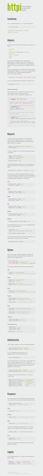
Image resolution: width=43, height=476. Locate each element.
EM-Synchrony (26, 52)
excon (10, 56)
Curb (10, 50)
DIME (28, 426)
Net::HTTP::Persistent (13, 55)
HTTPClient (11, 49)
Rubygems (21, 23)
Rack (10, 57)
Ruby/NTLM (24, 362)
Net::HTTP (11, 53)
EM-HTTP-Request (13, 52)
